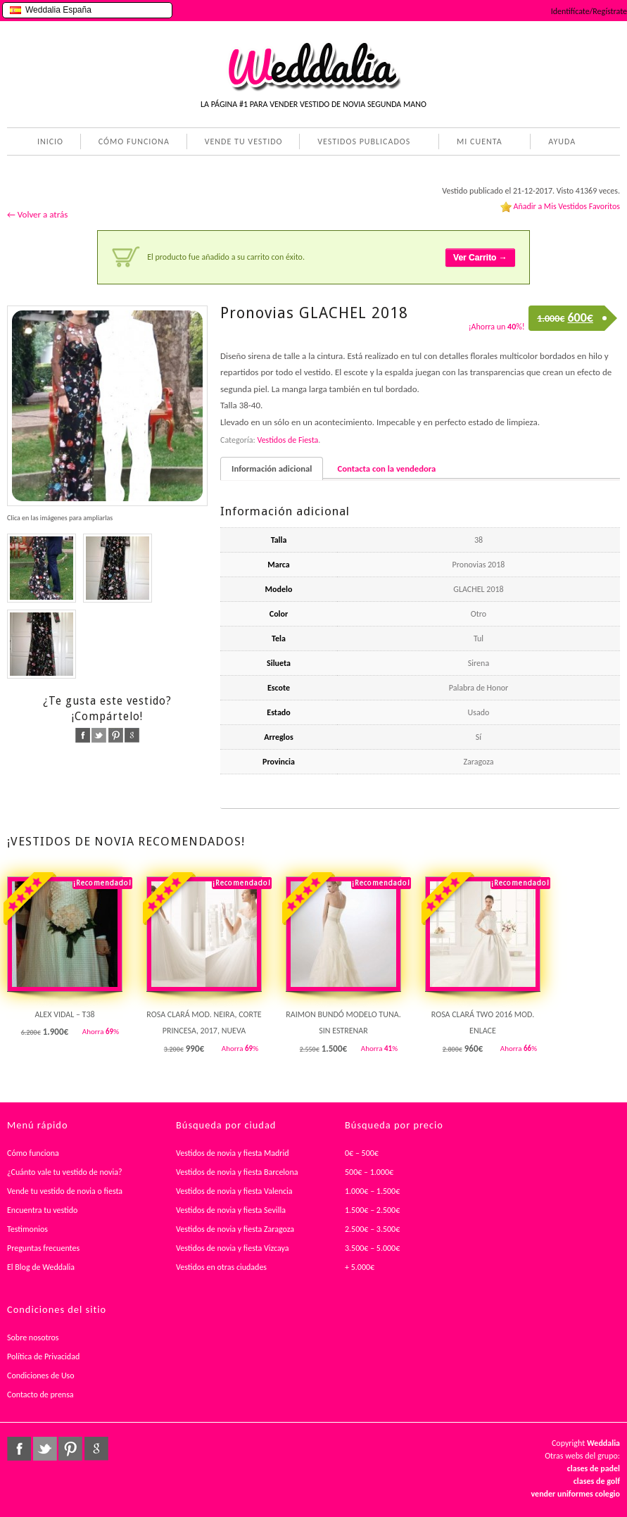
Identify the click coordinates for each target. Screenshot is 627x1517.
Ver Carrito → (480, 258)
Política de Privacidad (43, 1356)
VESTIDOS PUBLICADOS (361, 143)
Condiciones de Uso (41, 1375)
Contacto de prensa (40, 1394)
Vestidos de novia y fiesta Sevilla (231, 1210)
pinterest (115, 735)
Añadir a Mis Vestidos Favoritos (566, 206)
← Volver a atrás (37, 214)
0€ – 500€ (362, 1153)
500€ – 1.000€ (369, 1172)
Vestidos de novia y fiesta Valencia (234, 1191)
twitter (98, 735)
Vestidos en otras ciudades (221, 1267)
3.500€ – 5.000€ (372, 1248)
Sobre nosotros (33, 1337)
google (132, 735)
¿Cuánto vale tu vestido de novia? (64, 1172)
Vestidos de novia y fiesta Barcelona (237, 1172)
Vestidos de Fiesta (287, 440)
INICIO (50, 141)
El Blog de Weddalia (41, 1267)
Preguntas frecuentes (43, 1248)
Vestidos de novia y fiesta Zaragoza (235, 1229)
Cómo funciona (33, 1153)
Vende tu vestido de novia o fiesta (64, 1191)
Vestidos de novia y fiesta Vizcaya (232, 1248)
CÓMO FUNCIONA (134, 141)
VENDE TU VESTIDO (244, 141)
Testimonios (27, 1229)
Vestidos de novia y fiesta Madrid (232, 1153)
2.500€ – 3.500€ (372, 1229)
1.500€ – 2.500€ (372, 1210)
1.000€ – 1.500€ (372, 1191)
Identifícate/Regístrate (589, 11)
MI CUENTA (476, 143)
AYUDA (559, 143)
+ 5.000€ (359, 1267)
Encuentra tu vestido (42, 1210)
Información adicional (272, 468)
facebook (82, 735)
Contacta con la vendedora (386, 468)
